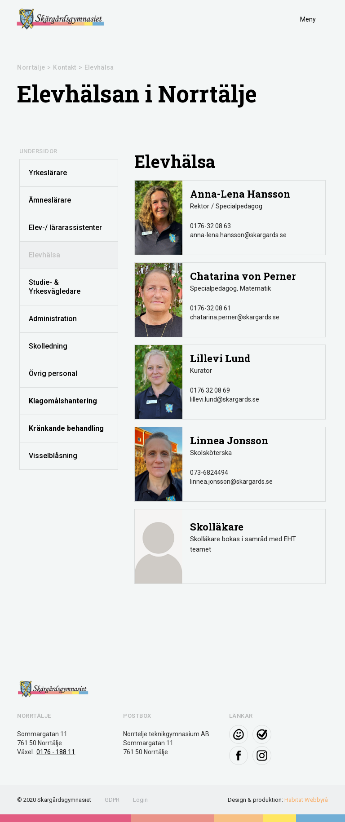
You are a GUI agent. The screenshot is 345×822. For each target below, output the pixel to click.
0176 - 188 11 (55, 752)
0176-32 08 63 (210, 226)
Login (140, 799)
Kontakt (64, 67)
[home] (61, 19)
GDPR (112, 799)
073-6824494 (209, 472)
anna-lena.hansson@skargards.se (238, 235)
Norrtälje (31, 67)
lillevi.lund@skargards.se (224, 399)
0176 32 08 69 (210, 390)
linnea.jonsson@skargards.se (231, 481)
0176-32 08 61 (210, 308)
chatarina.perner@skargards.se (234, 317)
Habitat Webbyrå (306, 799)
